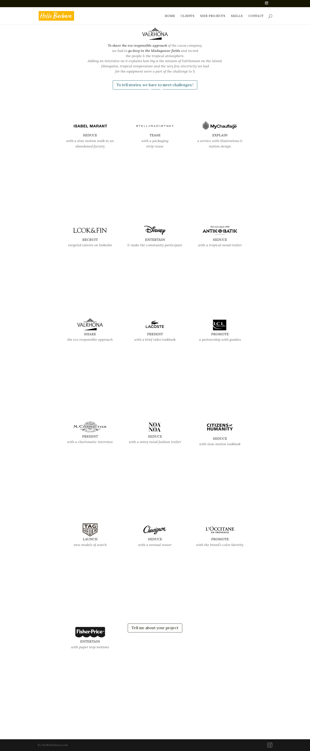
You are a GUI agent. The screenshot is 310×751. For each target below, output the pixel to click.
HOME (170, 16)
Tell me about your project (155, 627)
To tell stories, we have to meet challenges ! (155, 85)
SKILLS (237, 16)
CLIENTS (187, 16)
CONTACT (256, 16)
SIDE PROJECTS (212, 16)
